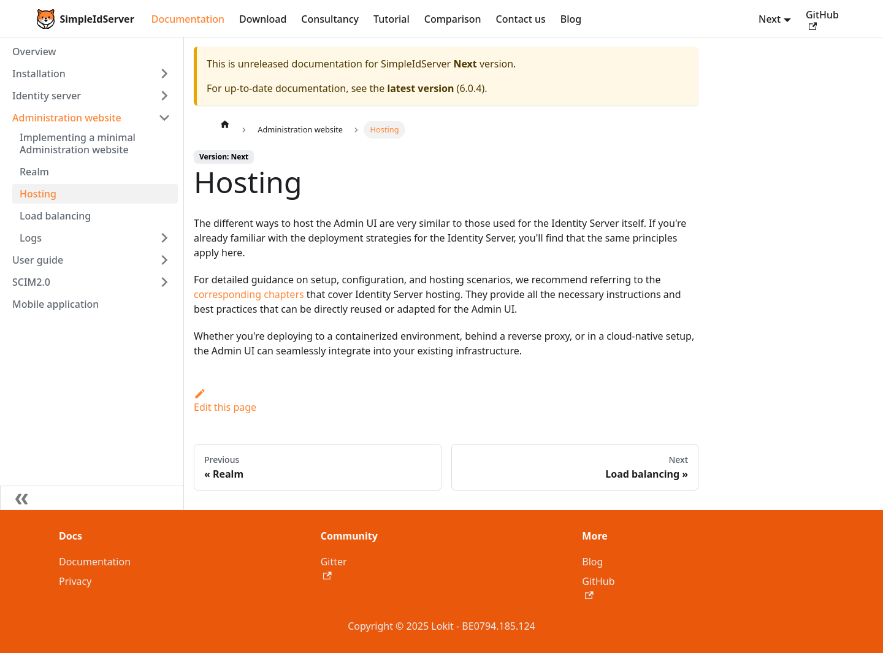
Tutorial (391, 19)
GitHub (822, 19)
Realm (34, 171)
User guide (37, 260)
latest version (420, 88)
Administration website (66, 117)
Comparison (452, 19)
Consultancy (330, 19)
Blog (570, 19)
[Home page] (225, 123)
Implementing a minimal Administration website (78, 143)
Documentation (187, 19)
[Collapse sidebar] (92, 498)
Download (262, 19)
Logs (31, 238)
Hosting (38, 193)
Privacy (75, 581)
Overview (34, 51)
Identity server (46, 95)
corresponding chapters (249, 294)
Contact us (521, 19)
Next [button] (770, 19)
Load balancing (55, 216)
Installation (39, 73)
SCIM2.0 (31, 282)
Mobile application (55, 304)
